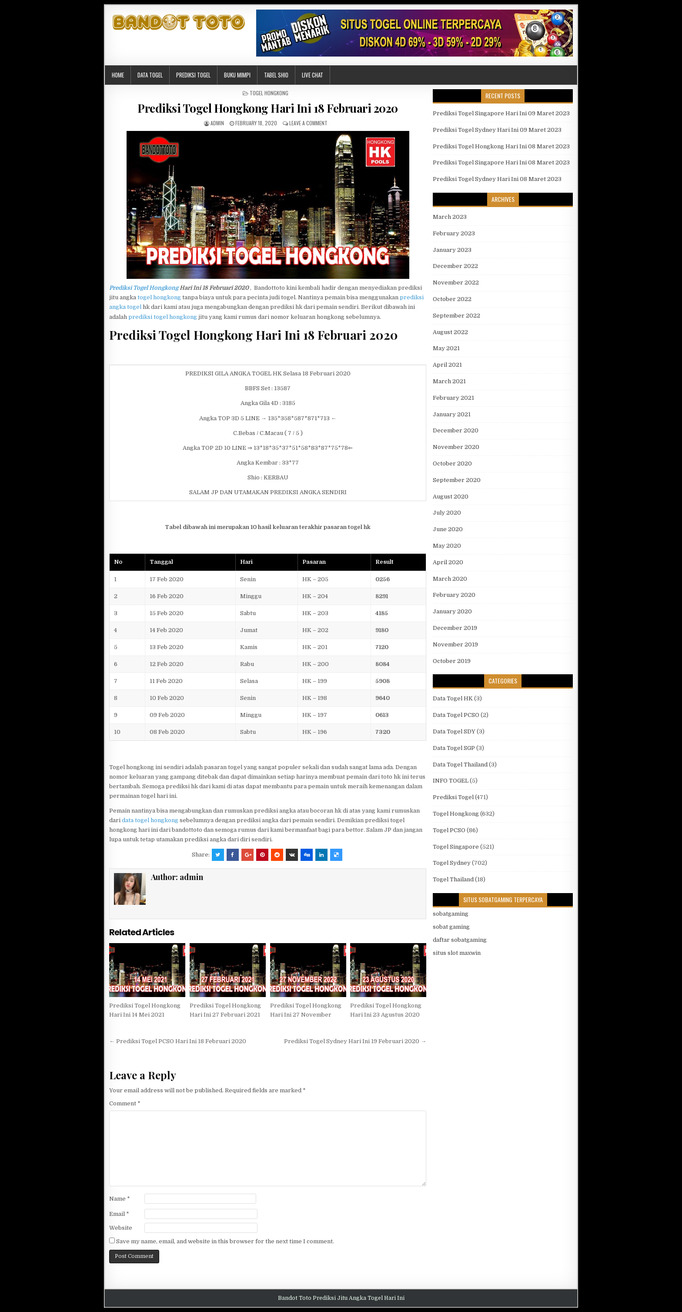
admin (217, 123)
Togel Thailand (453, 879)
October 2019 (452, 661)
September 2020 (457, 480)
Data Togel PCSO (456, 715)
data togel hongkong (150, 820)
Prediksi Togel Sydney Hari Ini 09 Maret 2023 (497, 130)
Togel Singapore (456, 846)
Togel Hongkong (269, 93)
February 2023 (454, 233)
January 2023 (452, 250)
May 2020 (447, 545)
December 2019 (455, 628)
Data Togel (150, 74)
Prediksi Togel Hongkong (143, 287)
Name (119, 1198)
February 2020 (454, 595)
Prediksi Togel (193, 74)
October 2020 (452, 463)
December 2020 (455, 430)
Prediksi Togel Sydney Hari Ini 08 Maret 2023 (497, 179)
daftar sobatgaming (460, 940)
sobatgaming (450, 913)
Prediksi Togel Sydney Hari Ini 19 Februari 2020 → (355, 1041)
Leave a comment (308, 123)
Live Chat (312, 74)
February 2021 (453, 398)
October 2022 (452, 299)
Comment (124, 1103)
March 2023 (450, 217)
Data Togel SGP (454, 748)
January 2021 (452, 414)
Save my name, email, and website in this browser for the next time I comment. (225, 1241)
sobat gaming (451, 927)
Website (120, 1228)
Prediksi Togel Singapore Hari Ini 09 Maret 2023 (501, 113)
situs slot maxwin (457, 953)
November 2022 (456, 282)
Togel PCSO (449, 830)
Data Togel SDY (454, 731)
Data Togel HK (453, 698)
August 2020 (450, 496)
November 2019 (455, 644)
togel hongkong (159, 297)
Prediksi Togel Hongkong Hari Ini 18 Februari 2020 (267, 108)
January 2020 (452, 611)
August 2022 (450, 332)
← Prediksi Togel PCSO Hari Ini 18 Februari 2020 (177, 1041)
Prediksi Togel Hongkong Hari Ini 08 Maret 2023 (501, 146)
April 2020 (448, 562)
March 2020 (450, 579)
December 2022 (455, 266)
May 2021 (446, 348)
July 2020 (447, 512)
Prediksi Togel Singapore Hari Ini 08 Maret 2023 (501, 162)
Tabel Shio (276, 74)
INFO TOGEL (450, 780)
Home (118, 74)
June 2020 (448, 529)
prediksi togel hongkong (162, 317)
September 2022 (456, 315)
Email (119, 1214)
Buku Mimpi (237, 74)
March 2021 (449, 381)
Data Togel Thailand (460, 764)
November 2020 (456, 447)
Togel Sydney (452, 863)
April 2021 (447, 364)
